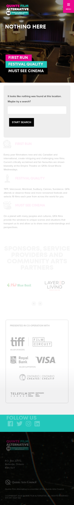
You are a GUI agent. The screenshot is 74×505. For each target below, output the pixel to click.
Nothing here (25, 27)
